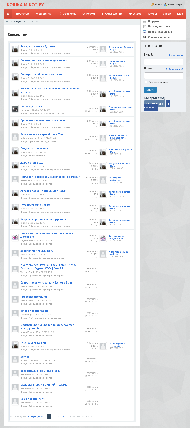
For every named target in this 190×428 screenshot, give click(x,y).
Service (24, 356)
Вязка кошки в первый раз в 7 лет (42, 134)
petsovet (25, 180)
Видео (135, 13)
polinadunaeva (28, 138)
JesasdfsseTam (28, 360)
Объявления (112, 13)
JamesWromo (27, 332)
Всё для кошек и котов (41, 183)
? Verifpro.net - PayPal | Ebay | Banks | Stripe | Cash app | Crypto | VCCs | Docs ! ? (49, 266)
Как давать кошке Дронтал (38, 46)
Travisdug (25, 314)
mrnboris (25, 374)
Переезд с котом (31, 106)
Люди (167, 13)
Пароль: (149, 68)
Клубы (152, 13)
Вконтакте (154, 103)
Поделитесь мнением (34, 148)
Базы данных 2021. (33, 399)
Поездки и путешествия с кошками (47, 113)
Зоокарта (67, 13)
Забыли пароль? (174, 69)
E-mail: (148, 54)
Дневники (44, 13)
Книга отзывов (37, 155)
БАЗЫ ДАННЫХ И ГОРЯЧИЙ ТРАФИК (43, 385)
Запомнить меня (158, 82)
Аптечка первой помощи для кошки (43, 191)
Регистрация (176, 55)
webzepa (115, 254)
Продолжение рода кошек (42, 141)
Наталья (25, 109)
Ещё (180, 13)
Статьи (22, 13)
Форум (88, 13)
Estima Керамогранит (34, 311)
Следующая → (35, 416)
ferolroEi (115, 345)
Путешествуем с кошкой (36, 205)
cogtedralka (26, 240)
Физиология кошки (33, 342)
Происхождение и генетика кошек (42, 120)
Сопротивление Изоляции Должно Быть (46, 282)
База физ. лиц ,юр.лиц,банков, (40, 370)
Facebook (157, 105)
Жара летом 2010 (31, 162)
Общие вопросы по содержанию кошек (49, 53)
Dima (23, 49)
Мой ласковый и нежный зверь (45, 317)
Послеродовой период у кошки (41, 74)
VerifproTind (27, 272)
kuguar (113, 49)
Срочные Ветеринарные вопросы (47, 257)
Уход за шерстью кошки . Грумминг (43, 219)
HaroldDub (26, 286)
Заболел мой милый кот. (36, 251)
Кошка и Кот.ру (25, 4)
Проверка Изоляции (33, 296)
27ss (22, 254)
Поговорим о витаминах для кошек (43, 60)
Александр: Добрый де (120, 149)
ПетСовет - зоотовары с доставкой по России (50, 176)
